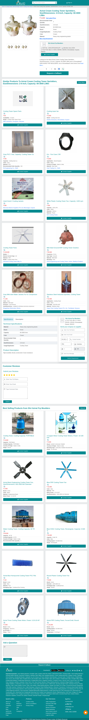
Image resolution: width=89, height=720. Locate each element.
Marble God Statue (54, 684)
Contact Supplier (50, 53)
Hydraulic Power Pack (25, 681)
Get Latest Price (51, 17)
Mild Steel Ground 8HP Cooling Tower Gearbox (63, 247)
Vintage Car (75, 691)
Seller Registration (51, 701)
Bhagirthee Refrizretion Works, (12, 307)
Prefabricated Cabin (66, 678)
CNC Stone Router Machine (39, 681)
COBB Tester (52, 683)
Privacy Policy (29, 704)
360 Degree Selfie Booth (52, 693)
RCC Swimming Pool (18, 691)
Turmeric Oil (20, 694)
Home (3, 5)
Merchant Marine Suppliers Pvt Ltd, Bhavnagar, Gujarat (19, 207)
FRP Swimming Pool (66, 689)
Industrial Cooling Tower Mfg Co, (12, 260)
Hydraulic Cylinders (14, 681)
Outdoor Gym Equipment (46, 691)
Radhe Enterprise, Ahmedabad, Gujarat (58, 119)
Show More (81, 81)
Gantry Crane (29, 683)
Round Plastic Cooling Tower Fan (58, 575)
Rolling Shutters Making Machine (58, 688)
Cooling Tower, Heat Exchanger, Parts (14, 5)
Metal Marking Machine (43, 684)
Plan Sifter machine (11, 686)
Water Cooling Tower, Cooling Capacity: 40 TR (19, 528)
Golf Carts (68, 691)
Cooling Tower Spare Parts (12, 110)
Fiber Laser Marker (31, 684)
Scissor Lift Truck (39, 676)
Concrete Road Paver (64, 693)
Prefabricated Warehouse (24, 679)
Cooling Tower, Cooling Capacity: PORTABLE (18, 435)
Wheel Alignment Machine (12, 689)
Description (19, 318)
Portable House (70, 676)
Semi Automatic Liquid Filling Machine (34, 688)
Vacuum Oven (66, 679)
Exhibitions (9, 712)
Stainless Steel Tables (36, 674)
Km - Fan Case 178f (53, 153)
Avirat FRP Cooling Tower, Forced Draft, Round (63, 620)
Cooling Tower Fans (10, 247)
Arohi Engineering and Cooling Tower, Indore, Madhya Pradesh (65, 260)
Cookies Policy (30, 701)
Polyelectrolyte (46, 694)
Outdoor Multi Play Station (45, 673)
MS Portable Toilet (17, 678)
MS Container (56, 678)
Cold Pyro (42, 693)
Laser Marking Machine (23, 673)
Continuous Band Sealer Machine (74, 686)
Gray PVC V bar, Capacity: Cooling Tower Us (18, 153)
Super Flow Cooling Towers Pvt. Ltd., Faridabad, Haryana (63, 307)
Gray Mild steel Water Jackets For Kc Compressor (20, 294)
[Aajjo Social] (72, 669)
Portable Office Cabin (77, 678)
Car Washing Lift (71, 688)
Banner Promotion (51, 706)
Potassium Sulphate (11, 694)
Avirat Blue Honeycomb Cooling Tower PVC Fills (19, 575)
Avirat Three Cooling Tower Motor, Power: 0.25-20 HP (21, 620)
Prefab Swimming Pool (55, 689)
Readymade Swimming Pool (31, 691)
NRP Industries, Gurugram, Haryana (13, 120)
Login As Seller (50, 714)
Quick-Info (8, 710)
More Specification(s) (46, 38)
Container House (57, 679)
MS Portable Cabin (36, 678)
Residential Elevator (20, 676)
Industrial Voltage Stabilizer (67, 681)
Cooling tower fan (53, 110)
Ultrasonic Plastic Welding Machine (44, 686)
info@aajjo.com (69, 706)
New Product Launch (51, 710)
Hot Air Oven (73, 679)
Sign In (69, 2)
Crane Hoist (36, 683)
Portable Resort (27, 678)
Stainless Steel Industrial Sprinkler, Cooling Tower (63, 294)
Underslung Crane (20, 683)
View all (82, 407)
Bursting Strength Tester (62, 683)
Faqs (7, 714)
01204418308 (69, 700)
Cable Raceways (30, 686)
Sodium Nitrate (75, 693)
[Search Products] (33, 2)
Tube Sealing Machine (77, 673)
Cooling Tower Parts (27, 5)
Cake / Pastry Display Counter (18, 684)
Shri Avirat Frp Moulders (55, 42)
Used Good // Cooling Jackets (13, 200)
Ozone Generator (35, 693)
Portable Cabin (33, 673)
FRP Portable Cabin (47, 678)
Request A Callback (44, 664)
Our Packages (49, 704)
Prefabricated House (36, 679)
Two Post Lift (79, 688)
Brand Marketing (50, 708)
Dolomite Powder (37, 694)
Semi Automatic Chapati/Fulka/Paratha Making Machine (34, 689)
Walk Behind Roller (57, 673)
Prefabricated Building (11, 679)
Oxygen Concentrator (24, 693)
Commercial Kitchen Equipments (75, 684)
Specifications (8, 318)
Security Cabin (61, 676)
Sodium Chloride (28, 694)
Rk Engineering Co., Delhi (10, 167)
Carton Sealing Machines (61, 674)
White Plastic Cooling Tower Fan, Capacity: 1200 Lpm (65, 200)
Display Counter (72, 674)
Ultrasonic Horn (21, 686)
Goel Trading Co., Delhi (53, 167)
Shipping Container (47, 679)
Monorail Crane (44, 683)
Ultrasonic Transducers (59, 686)
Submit (8, 401)
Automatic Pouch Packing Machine (15, 688)
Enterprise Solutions (51, 712)
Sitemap (8, 703)
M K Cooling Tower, (52, 214)
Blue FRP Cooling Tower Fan (56, 482)
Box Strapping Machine (48, 674)
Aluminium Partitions (24, 674)
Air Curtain (63, 684)
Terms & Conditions (31, 703)
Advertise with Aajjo (51, 703)
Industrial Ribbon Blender (12, 674)
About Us (8, 701)
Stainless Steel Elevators (51, 676)
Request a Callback (54, 72)
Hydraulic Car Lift (30, 676)
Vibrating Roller (66, 673)
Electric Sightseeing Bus (59, 691)
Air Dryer (46, 688)
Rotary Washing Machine (53, 681)
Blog (7, 708)
